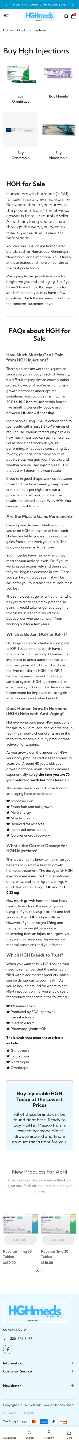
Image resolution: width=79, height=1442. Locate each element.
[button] (6, 4)
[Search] (66, 16)
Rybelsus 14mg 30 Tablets (17, 1255)
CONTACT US (15, 1330)
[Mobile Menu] (6, 15)
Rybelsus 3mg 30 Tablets (54, 1255)
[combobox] (11, 1412)
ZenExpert (66, 1405)
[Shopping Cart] (73, 16)
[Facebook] (7, 1349)
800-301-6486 (21, 1338)
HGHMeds (34, 1405)
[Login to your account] (49, 1434)
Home (8, 30)
